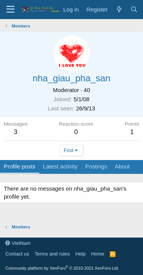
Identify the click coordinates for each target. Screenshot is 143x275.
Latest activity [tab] (60, 166)
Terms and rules (52, 254)
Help (81, 254)
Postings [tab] (96, 166)
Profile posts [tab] (19, 166)
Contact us (17, 254)
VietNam (18, 243)
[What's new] (118, 9)
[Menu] (10, 9)
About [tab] (122, 166)
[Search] (134, 9)
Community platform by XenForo (62, 268)
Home (97, 254)
